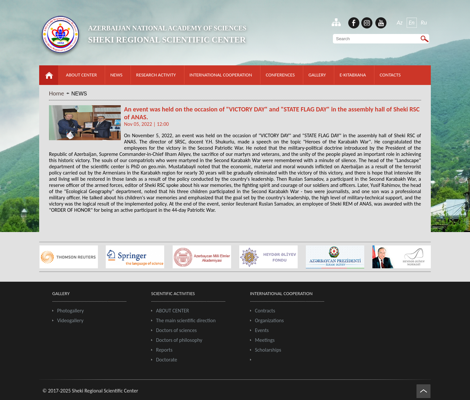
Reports (164, 350)
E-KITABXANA (352, 75)
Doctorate (166, 360)
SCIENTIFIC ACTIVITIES (173, 293)
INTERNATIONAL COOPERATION (221, 75)
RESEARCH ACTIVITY (156, 75)
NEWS (116, 75)
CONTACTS (390, 75)
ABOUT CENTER (81, 75)
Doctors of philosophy (179, 340)
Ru (424, 22)
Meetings (265, 340)
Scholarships (268, 350)
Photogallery (70, 311)
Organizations (269, 320)
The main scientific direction (186, 320)
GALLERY (317, 75)
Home (56, 93)
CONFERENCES (280, 75)
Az (400, 22)
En (412, 22)
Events (262, 330)
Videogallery (70, 320)
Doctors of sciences (176, 330)
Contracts (265, 311)
